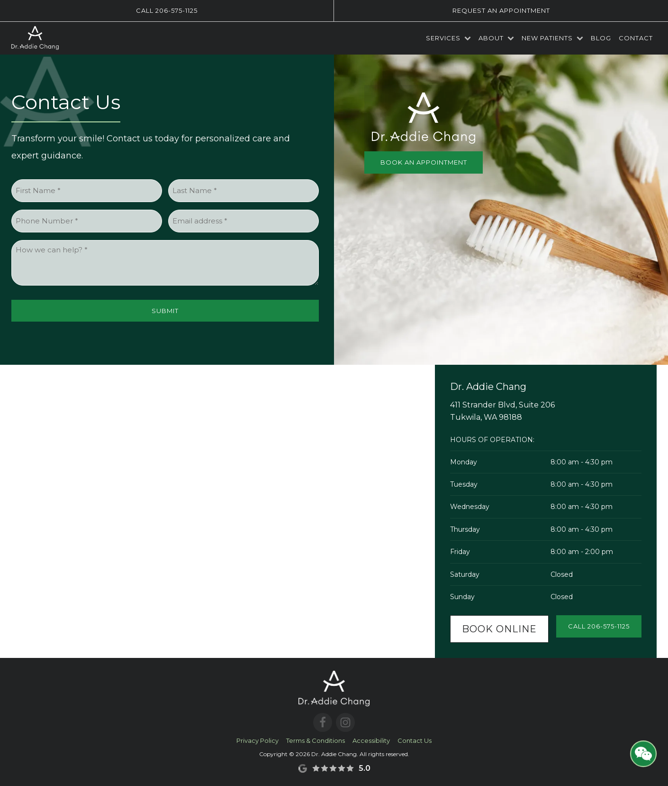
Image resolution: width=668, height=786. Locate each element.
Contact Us (414, 740)
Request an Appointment (501, 10)
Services (448, 38)
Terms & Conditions (315, 740)
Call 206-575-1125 (167, 10)
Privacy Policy (257, 740)
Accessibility (371, 740)
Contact (636, 38)
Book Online (499, 629)
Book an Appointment (423, 162)
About (496, 38)
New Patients (552, 38)
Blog (601, 38)
